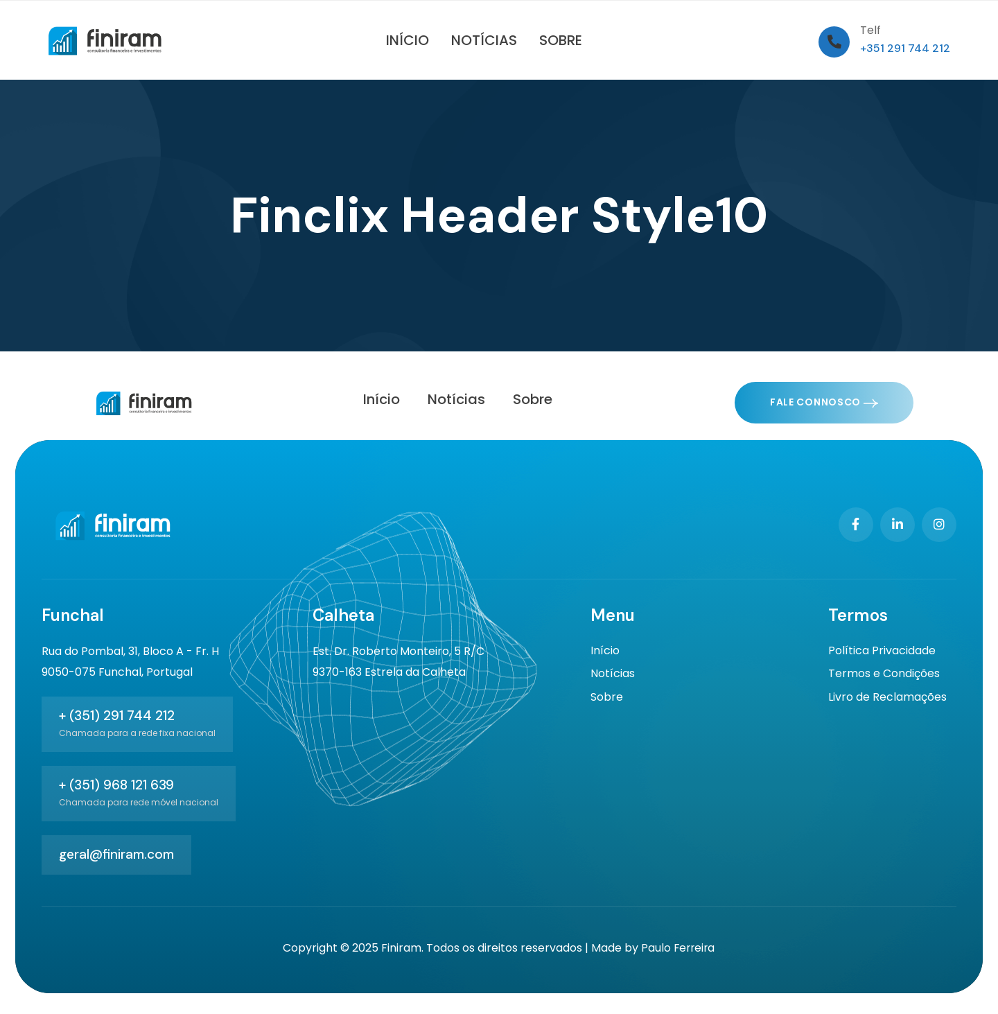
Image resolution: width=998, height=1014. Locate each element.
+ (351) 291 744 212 (117, 715)
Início (605, 651)
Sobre (606, 700)
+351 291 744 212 (905, 48)
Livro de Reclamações (887, 700)
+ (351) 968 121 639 (116, 785)
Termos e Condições (884, 675)
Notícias (612, 675)
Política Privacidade (882, 651)
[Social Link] (856, 524)
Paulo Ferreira (678, 948)
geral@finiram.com (116, 854)
